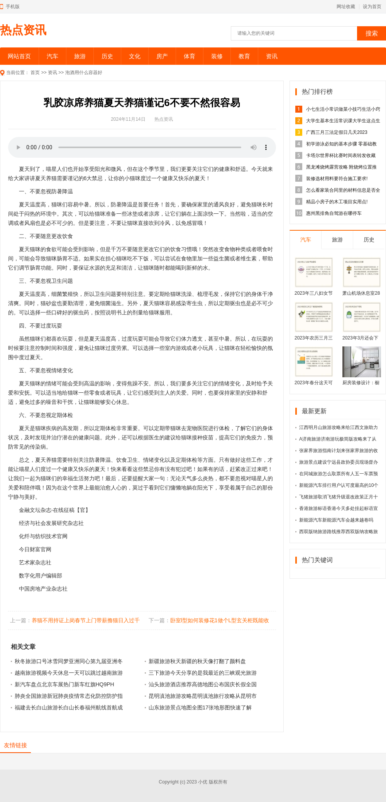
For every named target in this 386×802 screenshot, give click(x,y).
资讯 (272, 56)
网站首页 (19, 56)
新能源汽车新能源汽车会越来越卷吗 (336, 520)
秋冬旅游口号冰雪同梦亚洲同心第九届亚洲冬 (69, 661)
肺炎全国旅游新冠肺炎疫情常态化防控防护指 (69, 696)
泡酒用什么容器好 (83, 72)
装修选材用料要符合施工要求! (336, 178)
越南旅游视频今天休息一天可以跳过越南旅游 (69, 673)
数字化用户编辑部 (40, 575)
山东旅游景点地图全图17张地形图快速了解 (200, 707)
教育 (244, 56)
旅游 (80, 56)
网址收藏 (346, 6)
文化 (135, 56)
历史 (107, 56)
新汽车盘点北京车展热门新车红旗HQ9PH (64, 684)
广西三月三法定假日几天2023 (336, 132)
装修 (217, 56)
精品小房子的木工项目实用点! (336, 201)
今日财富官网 (35, 549)
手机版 (13, 6)
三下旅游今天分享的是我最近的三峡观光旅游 (203, 673)
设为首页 (372, 6)
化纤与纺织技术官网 (43, 536)
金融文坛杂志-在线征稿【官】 (55, 510)
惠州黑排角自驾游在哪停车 (334, 213)
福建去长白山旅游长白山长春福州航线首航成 (69, 707)
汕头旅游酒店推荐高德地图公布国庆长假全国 (203, 684)
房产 (162, 56)
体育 (189, 56)
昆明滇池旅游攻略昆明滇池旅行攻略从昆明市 (203, 696)
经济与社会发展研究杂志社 (51, 523)
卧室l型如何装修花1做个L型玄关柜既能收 (219, 620)
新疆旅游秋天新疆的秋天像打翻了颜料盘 (197, 661)
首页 (35, 72)
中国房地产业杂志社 (43, 589)
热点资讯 (23, 30)
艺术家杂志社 (35, 562)
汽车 (52, 56)
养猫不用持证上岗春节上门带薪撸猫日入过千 (86, 620)
